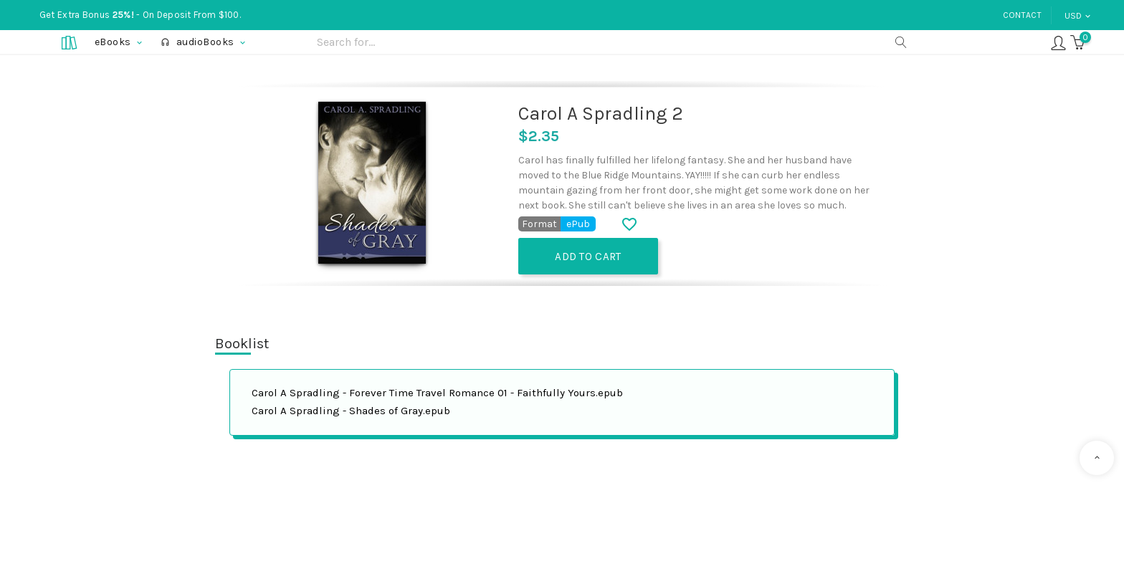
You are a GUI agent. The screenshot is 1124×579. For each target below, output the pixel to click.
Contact (1022, 15)
